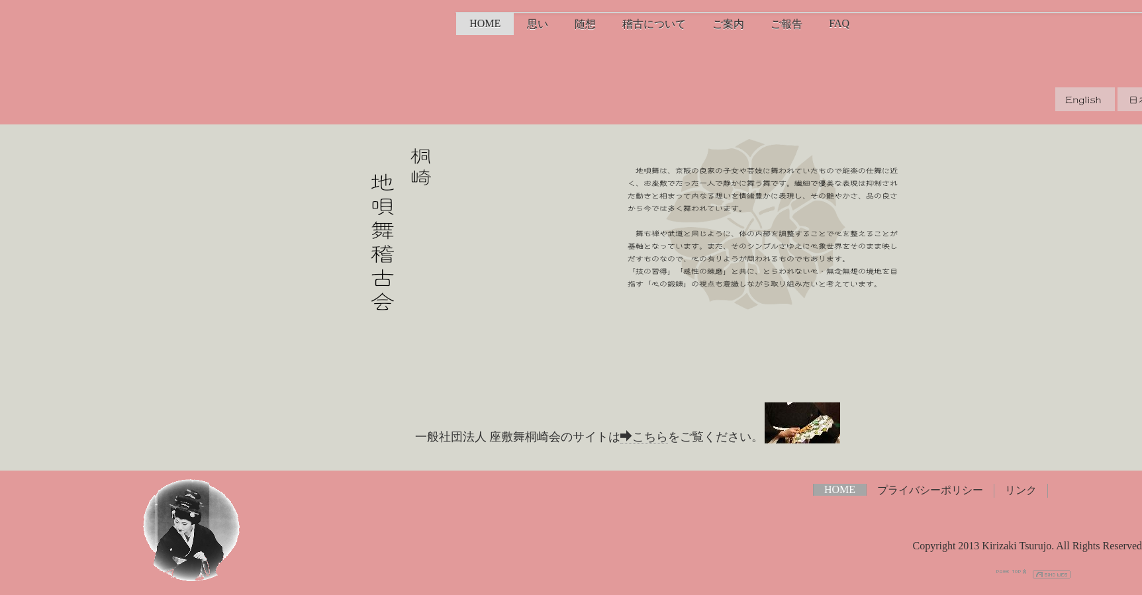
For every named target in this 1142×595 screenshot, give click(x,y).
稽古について (654, 24)
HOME (484, 23)
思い (537, 24)
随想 (585, 24)
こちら (644, 436)
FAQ (839, 23)
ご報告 (786, 24)
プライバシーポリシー (930, 490)
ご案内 (728, 24)
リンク (1021, 490)
